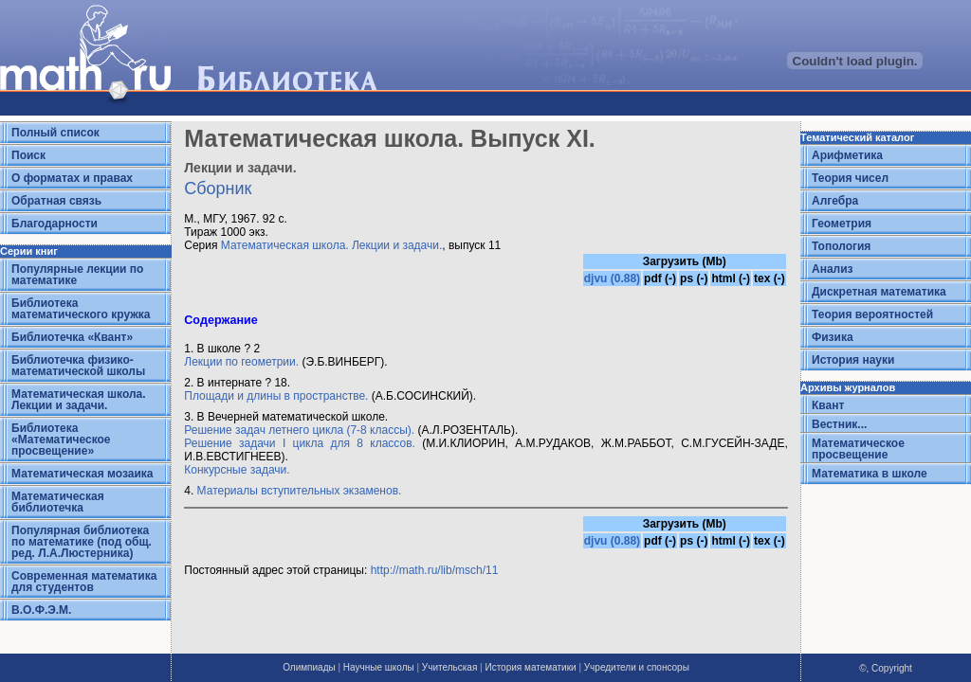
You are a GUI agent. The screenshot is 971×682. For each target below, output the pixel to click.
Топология (841, 246)
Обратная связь (56, 200)
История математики (530, 667)
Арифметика (847, 155)
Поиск (28, 155)
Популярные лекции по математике (77, 274)
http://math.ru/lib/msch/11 (435, 570)
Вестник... (839, 424)
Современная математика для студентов (83, 581)
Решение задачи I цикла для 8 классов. (299, 443)
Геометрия (841, 223)
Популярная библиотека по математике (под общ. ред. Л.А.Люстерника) (81, 542)
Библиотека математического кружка (80, 308)
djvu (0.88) (612, 278)
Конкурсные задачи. (236, 469)
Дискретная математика (879, 291)
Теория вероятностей (872, 314)
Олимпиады (309, 667)
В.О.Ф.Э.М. (41, 610)
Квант (828, 405)
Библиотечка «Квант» (72, 337)
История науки (853, 360)
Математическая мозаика (82, 473)
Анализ (832, 269)
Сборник (217, 188)
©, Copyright (885, 668)
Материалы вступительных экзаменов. (299, 490)
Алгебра (835, 200)
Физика (832, 337)
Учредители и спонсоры (636, 667)
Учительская (449, 667)
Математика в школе (869, 473)
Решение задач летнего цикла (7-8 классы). (299, 430)
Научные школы (378, 667)
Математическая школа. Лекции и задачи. (78, 399)
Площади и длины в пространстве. (276, 396)
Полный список (55, 132)
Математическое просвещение (858, 449)
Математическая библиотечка (57, 502)
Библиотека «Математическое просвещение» (61, 440)
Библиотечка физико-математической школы (78, 365)
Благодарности (54, 223)
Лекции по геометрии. (241, 361)
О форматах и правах (72, 178)
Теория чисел (850, 178)
